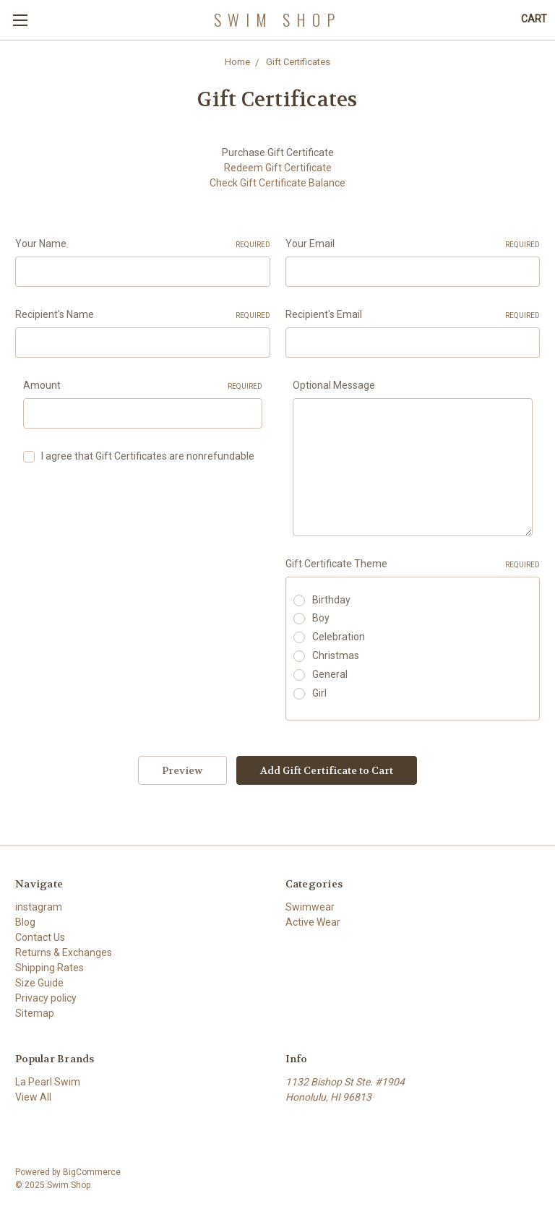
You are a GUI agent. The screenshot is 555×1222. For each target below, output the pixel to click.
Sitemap (34, 1013)
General (330, 674)
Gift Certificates (298, 61)
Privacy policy (46, 998)
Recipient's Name (142, 315)
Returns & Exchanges (63, 952)
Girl (319, 693)
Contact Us (40, 937)
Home (237, 61)
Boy (321, 618)
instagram (38, 907)
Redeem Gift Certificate (278, 167)
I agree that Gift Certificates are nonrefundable (147, 456)
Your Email (413, 244)
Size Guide (39, 983)
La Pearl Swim (47, 1082)
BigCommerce (92, 1172)
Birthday (331, 600)
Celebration (338, 636)
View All (33, 1097)
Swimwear (310, 907)
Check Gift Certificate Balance (277, 183)
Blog (25, 922)
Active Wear (312, 922)
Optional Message (334, 385)
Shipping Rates (49, 967)
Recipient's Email (413, 315)
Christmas (335, 655)
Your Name (142, 244)
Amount (143, 385)
